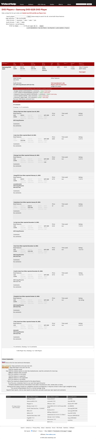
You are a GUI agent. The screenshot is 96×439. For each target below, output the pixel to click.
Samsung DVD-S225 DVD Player (31, 9)
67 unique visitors (16, 406)
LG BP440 (70, 399)
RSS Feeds (59, 427)
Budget (16, 91)
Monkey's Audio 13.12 (32, 406)
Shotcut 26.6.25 (51, 399)
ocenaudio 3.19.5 (51, 401)
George (16, 155)
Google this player (56, 86)
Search (23, 427)
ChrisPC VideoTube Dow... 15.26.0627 (35, 408)
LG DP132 (70, 420)
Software (30, 4)
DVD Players (8, 9)
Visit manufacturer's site (58, 83)
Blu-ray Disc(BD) (21, 18)
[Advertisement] (49, 48)
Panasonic (17, 97)
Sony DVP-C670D (72, 413)
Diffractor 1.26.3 (51, 403)
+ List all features (19, 24)
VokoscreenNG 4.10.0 (32, 401)
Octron (16, 96)
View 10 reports (83, 67)
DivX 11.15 (49, 421)
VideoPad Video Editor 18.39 (33, 415)
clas (15, 135)
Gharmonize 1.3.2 (51, 419)
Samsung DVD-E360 (72, 410)
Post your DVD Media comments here (23, 99)
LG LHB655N (71, 406)
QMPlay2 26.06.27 (31, 399)
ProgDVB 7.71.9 (30, 418)
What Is (61, 4)
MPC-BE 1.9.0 (30, 420)
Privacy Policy (36, 427)
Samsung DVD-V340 (72, 408)
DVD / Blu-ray (41, 4)
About (69, 4)
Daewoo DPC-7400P (72, 403)
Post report (82, 72)
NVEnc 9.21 (29, 410)
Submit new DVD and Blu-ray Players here (34, 13)
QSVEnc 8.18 (30, 413)
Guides (52, 4)
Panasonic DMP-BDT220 (73, 415)
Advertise (48, 427)
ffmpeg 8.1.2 (30, 403)
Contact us (29, 427)
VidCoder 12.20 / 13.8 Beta (53, 417)
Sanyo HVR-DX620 (72, 418)
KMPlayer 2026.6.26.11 (52, 412)
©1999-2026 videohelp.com (48, 437)
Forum (22, 4)
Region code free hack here (58, 84)
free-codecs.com (50, 434)
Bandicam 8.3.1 (51, 410)
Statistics (65, 427)
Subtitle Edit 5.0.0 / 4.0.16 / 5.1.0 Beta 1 (56, 414)
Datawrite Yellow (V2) (20, 94)
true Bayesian (42, 386)
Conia (15, 92)
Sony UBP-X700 (71, 401)
